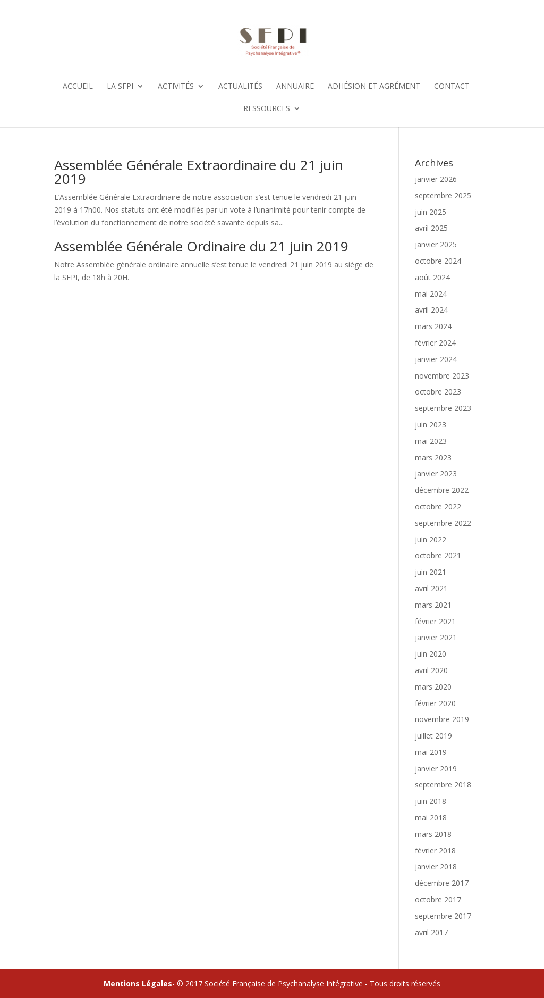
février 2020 (435, 703)
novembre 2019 (442, 719)
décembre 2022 (442, 490)
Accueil (78, 86)
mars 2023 (433, 457)
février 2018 (435, 850)
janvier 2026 (436, 179)
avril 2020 (431, 670)
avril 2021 (431, 588)
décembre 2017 (442, 883)
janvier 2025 (436, 244)
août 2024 (432, 277)
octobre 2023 (438, 392)
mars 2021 (433, 605)
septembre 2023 (443, 408)
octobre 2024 (438, 261)
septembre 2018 (443, 784)
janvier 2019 (436, 769)
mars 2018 (433, 834)
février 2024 (435, 343)
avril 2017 (431, 932)
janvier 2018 (436, 866)
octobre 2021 (438, 555)
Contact (452, 86)
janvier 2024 (436, 359)
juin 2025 (430, 212)
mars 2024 (433, 326)
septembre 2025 (443, 195)
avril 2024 (431, 310)
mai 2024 (431, 294)
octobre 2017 (438, 899)
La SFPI (120, 86)
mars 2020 (433, 687)
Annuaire (295, 86)
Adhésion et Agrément (374, 86)
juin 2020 (430, 654)
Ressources (266, 109)
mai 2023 (431, 441)
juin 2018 (430, 801)
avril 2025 (431, 228)
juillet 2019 (433, 736)
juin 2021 (430, 572)
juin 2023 (430, 425)
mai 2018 (431, 817)
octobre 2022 (438, 506)
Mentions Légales (138, 983)
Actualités (240, 86)
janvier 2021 (436, 637)
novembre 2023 (442, 376)
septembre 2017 (443, 916)
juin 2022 (430, 539)
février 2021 (435, 621)
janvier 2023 (436, 473)
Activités (176, 86)
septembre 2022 (443, 523)
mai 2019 (431, 752)
